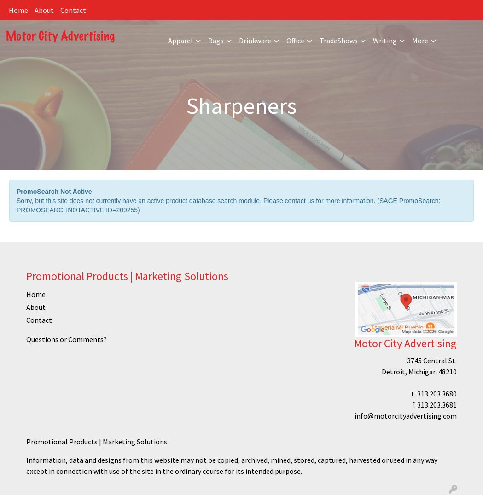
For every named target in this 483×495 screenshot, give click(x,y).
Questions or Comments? (66, 339)
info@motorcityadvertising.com (406, 415)
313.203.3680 (437, 393)
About (44, 10)
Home (18, 10)
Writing (385, 40)
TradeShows (339, 40)
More (420, 40)
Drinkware (255, 40)
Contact (73, 10)
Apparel (180, 40)
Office (295, 40)
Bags (216, 40)
